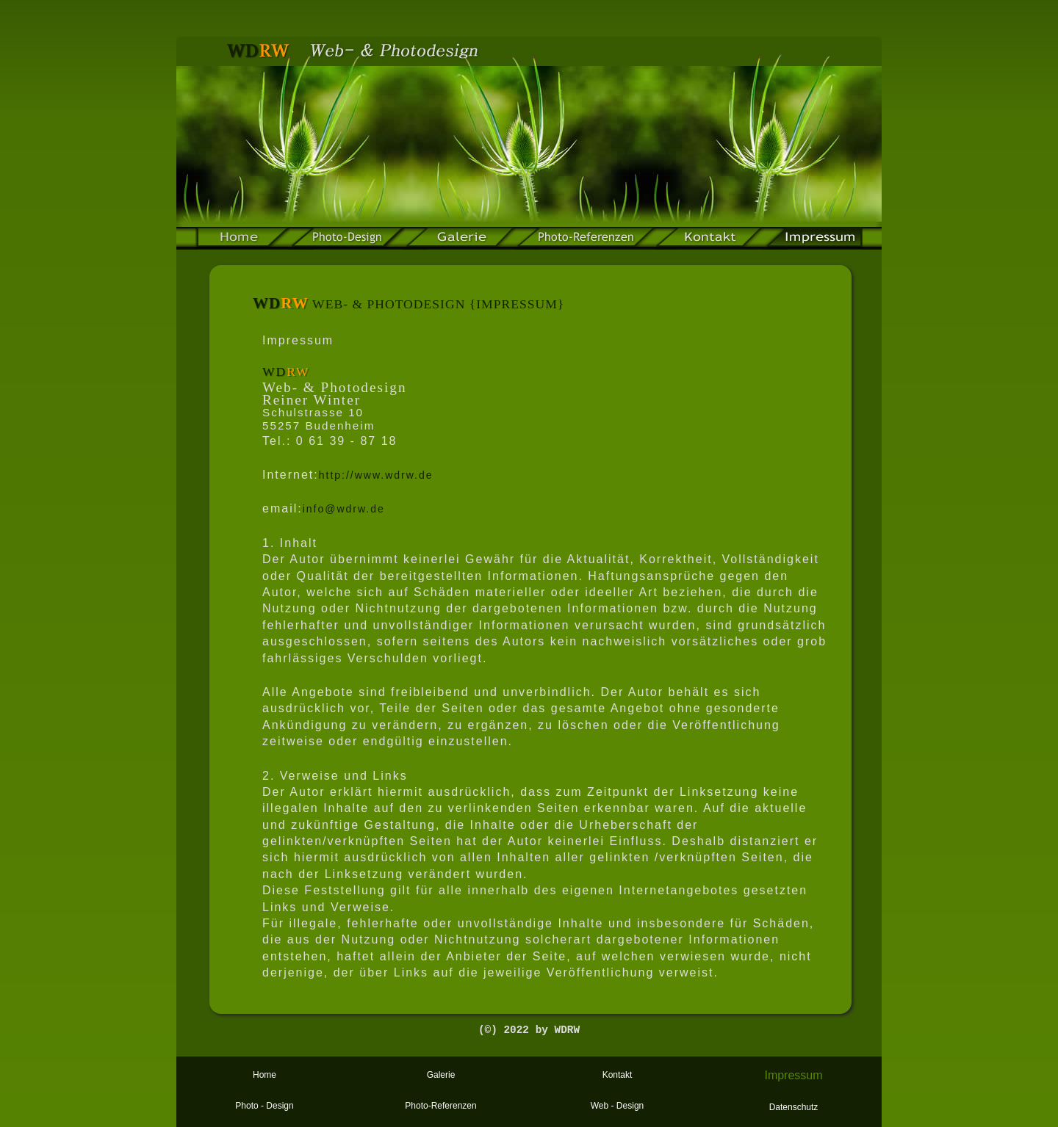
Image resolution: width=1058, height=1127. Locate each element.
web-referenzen (586, 239)
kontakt (710, 239)
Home (264, 1075)
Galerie (441, 1075)
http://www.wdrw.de (376, 475)
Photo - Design (264, 1106)
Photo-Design (347, 239)
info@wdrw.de (344, 509)
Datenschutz (793, 1107)
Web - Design (617, 1106)
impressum (814, 239)
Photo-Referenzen (440, 1106)
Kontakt (617, 1075)
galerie (460, 239)
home (242, 239)
